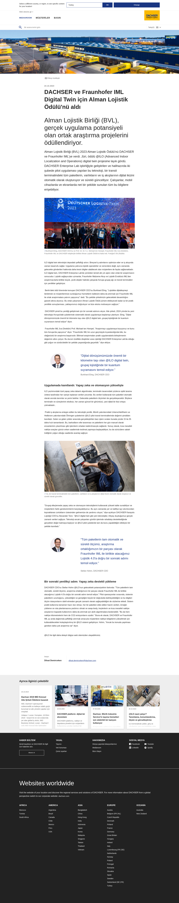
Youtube (149, 744)
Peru (50, 828)
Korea (80, 832)
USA (50, 832)
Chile (51, 821)
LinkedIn (134, 748)
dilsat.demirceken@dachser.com (83, 660)
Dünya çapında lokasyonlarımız (104, 744)
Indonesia (81, 824)
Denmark (110, 821)
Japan (80, 828)
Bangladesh (82, 810)
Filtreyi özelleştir (52, 78)
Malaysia (81, 835)
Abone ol (32, 752)
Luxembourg (112, 850)
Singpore (81, 839)
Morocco (22, 810)
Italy (108, 846)
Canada (52, 817)
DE (122, 850)
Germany (110, 832)
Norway (110, 857)
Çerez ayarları (61, 751)
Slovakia (110, 871)
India (80, 821)
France (110, 828)
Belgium (110, 814)
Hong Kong (82, 817)
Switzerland (111, 882)
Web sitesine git (26, 12)
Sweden (110, 879)
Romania (110, 868)
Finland (110, 824)
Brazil (51, 814)
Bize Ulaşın (96, 751)
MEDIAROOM (26, 18)
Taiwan (80, 842)
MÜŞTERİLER (44, 18)
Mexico (51, 824)
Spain (109, 875)
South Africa (24, 817)
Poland (110, 860)
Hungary (110, 839)
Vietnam (81, 850)
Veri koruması (61, 748)
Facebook (134, 744)
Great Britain (112, 835)
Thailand (81, 846)
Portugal (110, 864)
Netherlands (112, 853)
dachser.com (64, 796)
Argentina (52, 810)
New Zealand (141, 814)
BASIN (58, 18)
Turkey (109, 886)
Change (137, 5)
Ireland (109, 842)
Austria (110, 810)
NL (119, 814)
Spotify (148, 748)
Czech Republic (113, 817)
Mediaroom (96, 748)
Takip (151, 27)
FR (115, 814)
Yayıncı (59, 744)
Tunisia (22, 814)
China (80, 814)
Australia (139, 810)
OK (107, 5)
